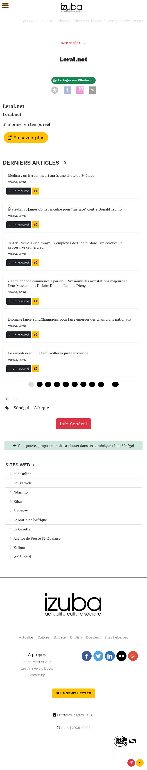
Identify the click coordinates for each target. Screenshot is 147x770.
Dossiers (93, 637)
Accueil (28, 21)
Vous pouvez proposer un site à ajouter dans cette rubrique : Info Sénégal (73, 445)
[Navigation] (71, 7)
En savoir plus (25, 137)
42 (92, 384)
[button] (3, 6)
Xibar (15, 501)
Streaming (36, 675)
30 (74, 384)
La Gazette (19, 529)
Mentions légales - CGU (73, 715)
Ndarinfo (18, 492)
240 (115, 384)
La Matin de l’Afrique (28, 519)
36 (83, 384)
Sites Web (20, 464)
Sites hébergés (116, 637)
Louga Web (20, 482)
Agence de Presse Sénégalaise (35, 538)
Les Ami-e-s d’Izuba (37, 668)
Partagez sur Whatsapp (73, 80)
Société (60, 637)
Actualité (46, 21)
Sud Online (20, 473)
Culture (43, 637)
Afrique (63, 21)
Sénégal (113, 21)
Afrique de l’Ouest (88, 21)
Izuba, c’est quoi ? (37, 662)
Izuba (63, 727)
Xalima (17, 547)
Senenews (19, 510)
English (76, 637)
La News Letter (73, 693)
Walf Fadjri (20, 556)
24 (65, 384)
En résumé (18, 191)
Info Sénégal (133, 21)
